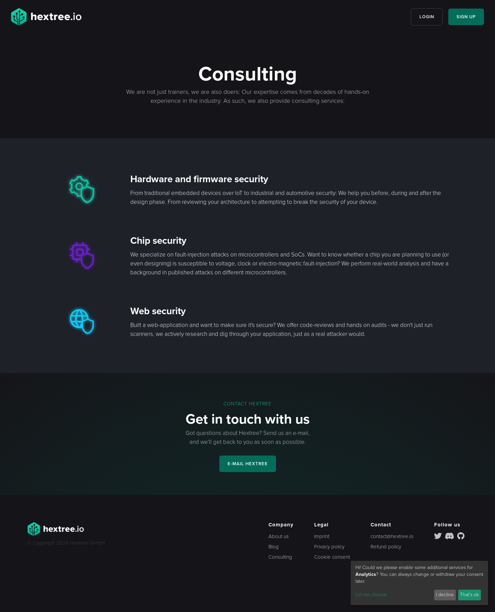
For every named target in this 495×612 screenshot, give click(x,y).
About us (278, 536)
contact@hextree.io (392, 536)
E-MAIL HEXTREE (248, 464)
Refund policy (386, 547)
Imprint (321, 536)
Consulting (280, 557)
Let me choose (371, 595)
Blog (273, 547)
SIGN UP (466, 17)
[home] (46, 16)
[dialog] (419, 583)
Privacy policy (329, 547)
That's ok (469, 595)
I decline (445, 595)
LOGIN (426, 17)
